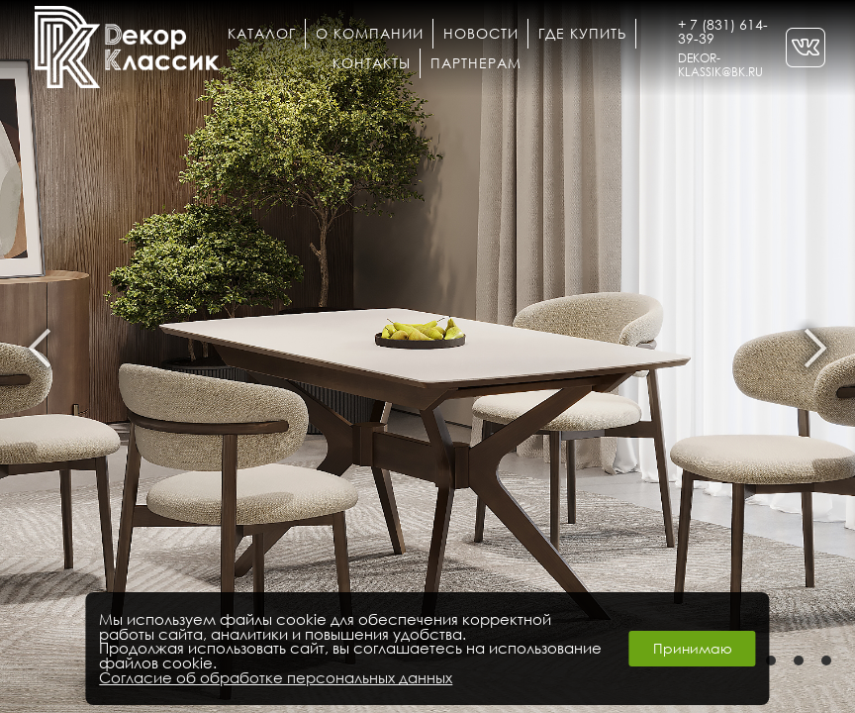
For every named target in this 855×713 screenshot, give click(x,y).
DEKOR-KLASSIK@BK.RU (720, 65)
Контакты (371, 62)
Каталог (262, 33)
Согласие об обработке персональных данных (275, 677)
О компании (370, 33)
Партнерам (476, 62)
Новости (481, 33)
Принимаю (692, 648)
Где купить (582, 33)
